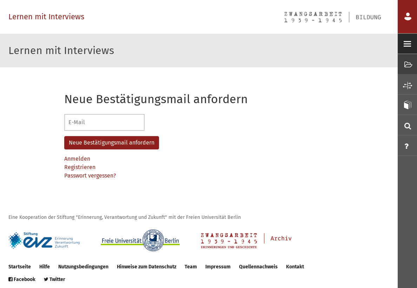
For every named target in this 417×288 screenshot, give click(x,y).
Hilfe (44, 267)
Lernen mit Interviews (46, 16)
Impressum (218, 267)
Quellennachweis (258, 267)
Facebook (21, 279)
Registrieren (79, 167)
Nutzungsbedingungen (83, 267)
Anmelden (77, 158)
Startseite (19, 267)
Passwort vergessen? (90, 175)
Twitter (54, 279)
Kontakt (295, 267)
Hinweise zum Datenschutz (146, 267)
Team (191, 267)
